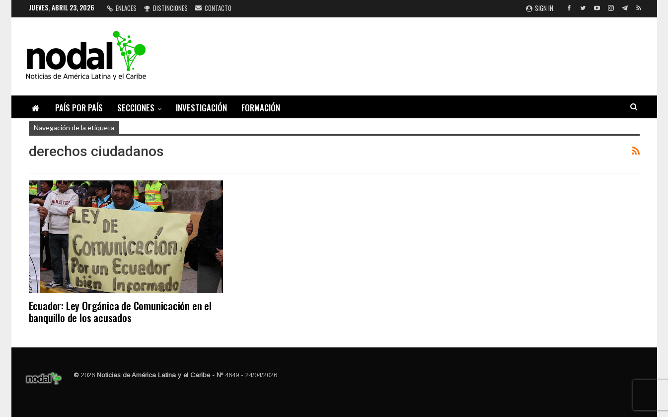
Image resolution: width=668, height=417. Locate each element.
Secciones (135, 107)
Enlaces (122, 8)
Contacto (213, 8)
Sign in (539, 8)
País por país (79, 107)
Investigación (201, 107)
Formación (260, 107)
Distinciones (166, 8)
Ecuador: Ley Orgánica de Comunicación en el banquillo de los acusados (120, 311)
